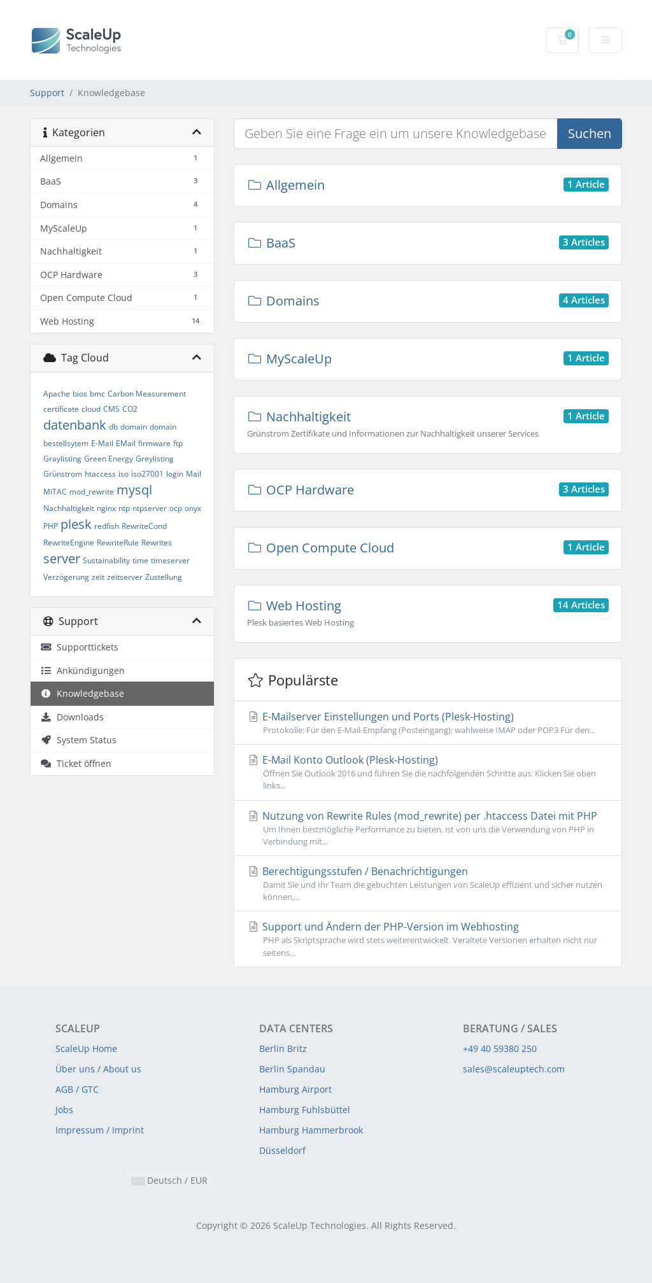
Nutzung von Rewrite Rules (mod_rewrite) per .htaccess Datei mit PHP (428, 828)
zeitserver (125, 576)
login (174, 473)
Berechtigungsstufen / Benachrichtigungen (428, 883)
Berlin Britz (283, 1048)
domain (133, 426)
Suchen (589, 133)
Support (47, 93)
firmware (154, 443)
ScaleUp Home (86, 1048)
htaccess (100, 473)
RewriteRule (118, 542)
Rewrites (156, 542)
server (61, 558)
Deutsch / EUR (170, 1180)
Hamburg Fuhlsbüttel (304, 1110)
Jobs (64, 1110)
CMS (111, 408)
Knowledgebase (82, 693)
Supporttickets (79, 647)
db (113, 426)
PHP (50, 526)
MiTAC (55, 491)
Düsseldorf (282, 1150)
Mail (193, 473)
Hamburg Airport (295, 1089)
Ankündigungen (82, 670)
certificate (61, 408)
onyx (193, 508)
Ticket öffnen (75, 763)
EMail (126, 443)
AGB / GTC (77, 1089)
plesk (76, 524)
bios (80, 393)
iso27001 (147, 473)
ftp (178, 443)
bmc (97, 393)
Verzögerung (66, 576)
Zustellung (163, 576)
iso (123, 473)
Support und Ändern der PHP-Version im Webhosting (428, 939)
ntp (124, 508)
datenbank (74, 424)
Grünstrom (62, 473)
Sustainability (106, 560)
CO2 (130, 408)
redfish (106, 526)
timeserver (170, 560)
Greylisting (155, 458)
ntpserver (149, 508)
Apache (56, 393)
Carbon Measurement (147, 393)
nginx (106, 508)
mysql (134, 489)
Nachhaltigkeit (68, 508)
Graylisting (62, 458)
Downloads (72, 717)
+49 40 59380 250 (500, 1048)
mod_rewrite (91, 491)
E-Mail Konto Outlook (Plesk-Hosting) (428, 772)
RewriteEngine (68, 542)
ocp (175, 508)
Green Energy (108, 458)
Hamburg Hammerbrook (311, 1130)
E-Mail (102, 443)
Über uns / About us (98, 1069)
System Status (78, 740)
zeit (98, 576)
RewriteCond (144, 526)
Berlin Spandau (292, 1069)
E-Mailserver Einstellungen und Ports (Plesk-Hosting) (428, 723)
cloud (91, 408)
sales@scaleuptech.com (514, 1069)
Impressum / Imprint (99, 1130)
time (140, 560)
